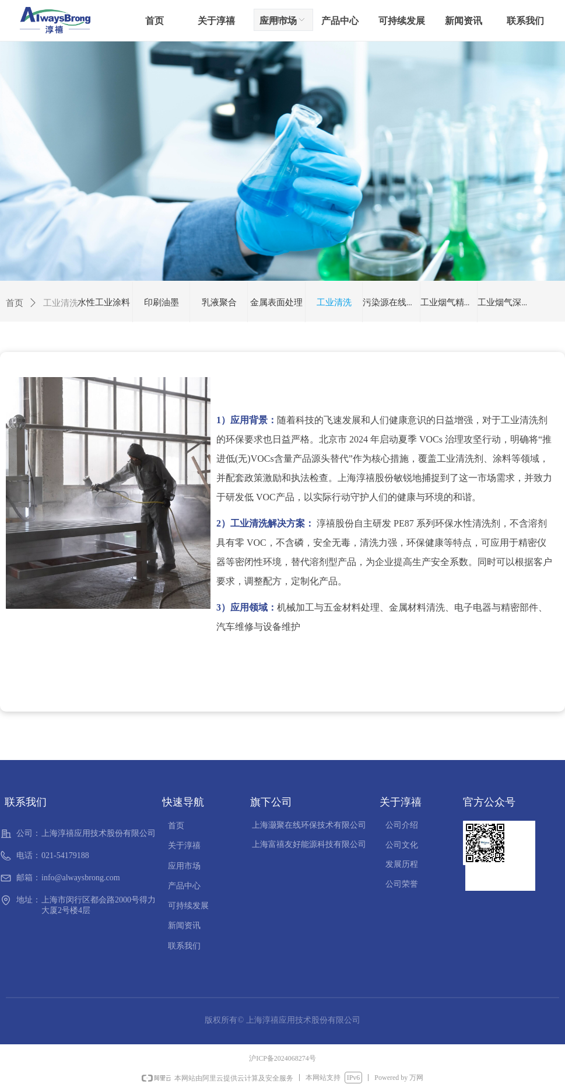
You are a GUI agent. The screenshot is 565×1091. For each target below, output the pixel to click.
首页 (14, 303)
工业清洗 (60, 303)
